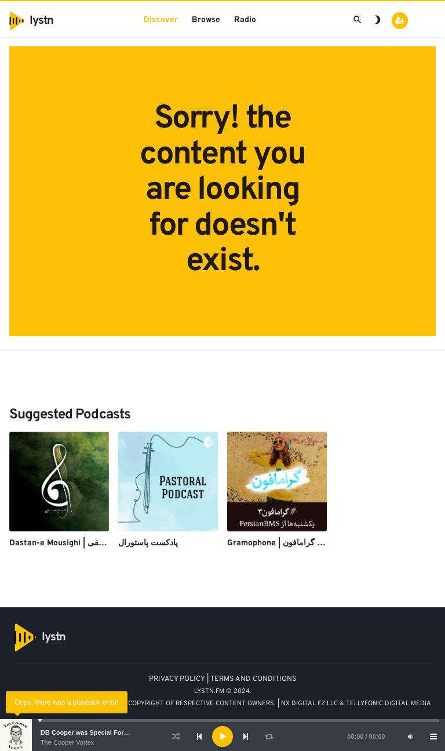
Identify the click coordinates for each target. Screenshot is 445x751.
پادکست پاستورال (148, 543)
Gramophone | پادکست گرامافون (285, 543)
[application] (222, 736)
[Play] (222, 736)
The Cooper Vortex (67, 742)
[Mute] (410, 736)
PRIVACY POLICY (177, 679)
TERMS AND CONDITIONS (253, 679)
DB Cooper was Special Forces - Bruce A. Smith (113, 732)
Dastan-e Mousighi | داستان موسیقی (75, 543)
